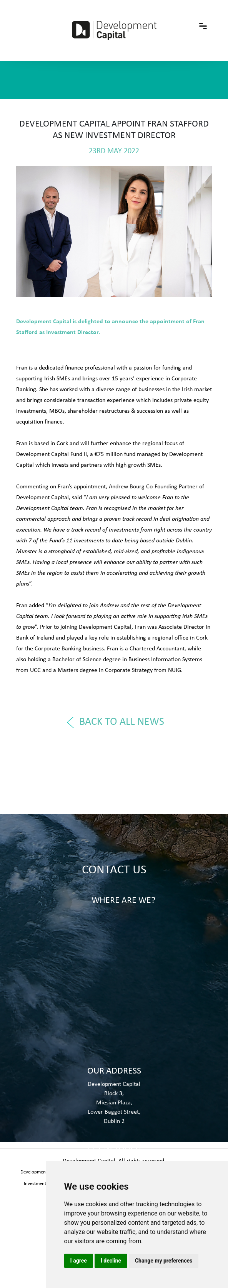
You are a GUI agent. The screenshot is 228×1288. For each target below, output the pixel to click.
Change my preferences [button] (163, 1261)
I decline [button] (111, 1261)
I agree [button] (78, 1261)
